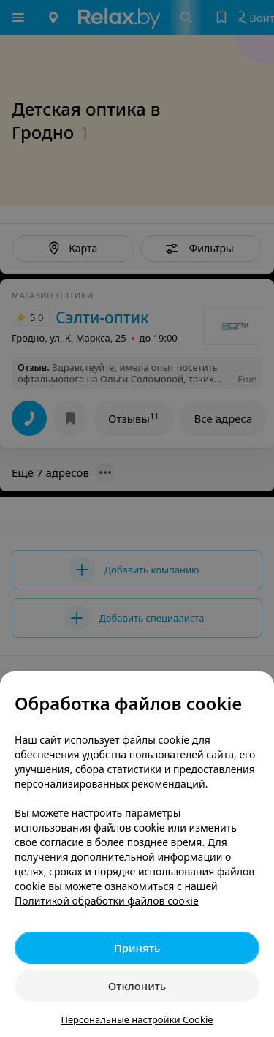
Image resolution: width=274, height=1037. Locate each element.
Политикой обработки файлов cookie (107, 901)
